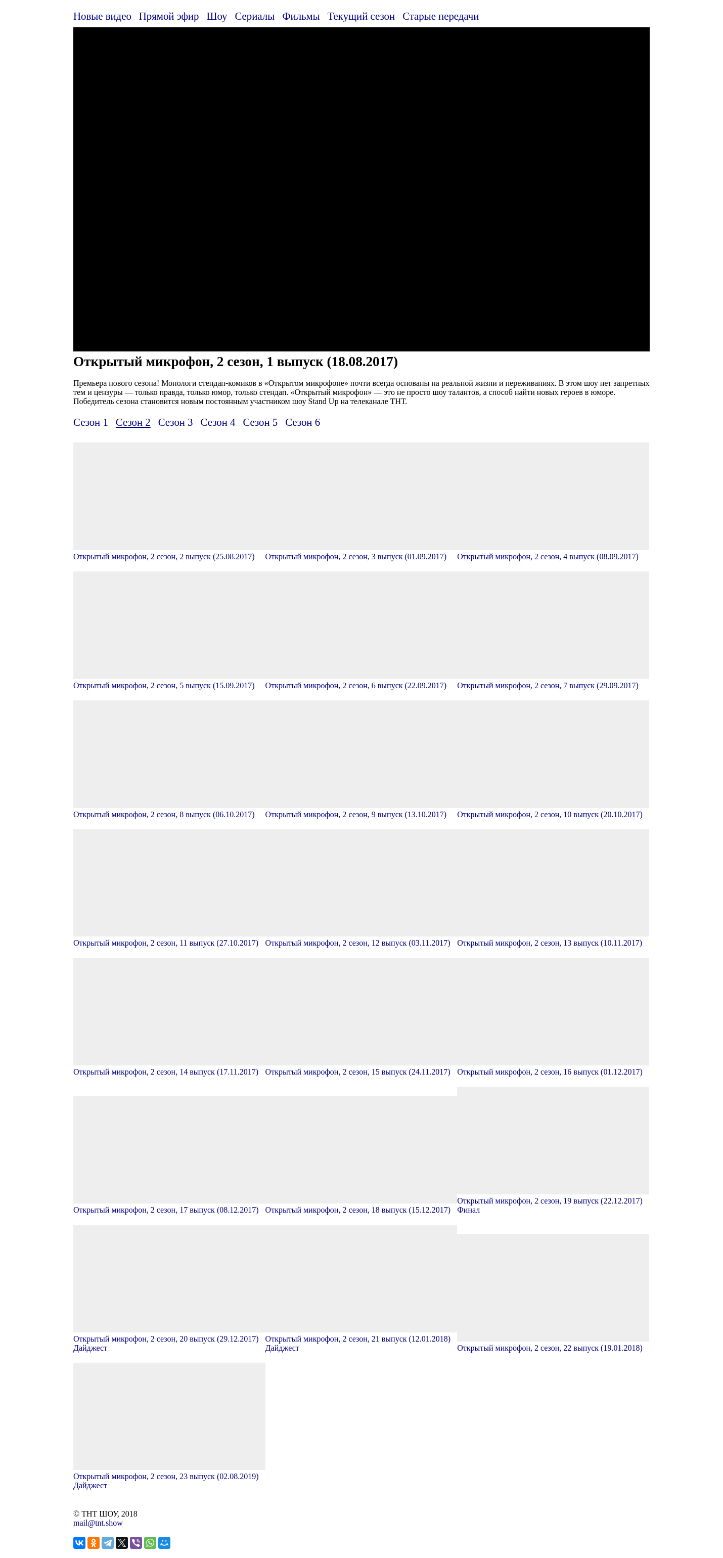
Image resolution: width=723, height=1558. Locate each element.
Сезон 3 (175, 422)
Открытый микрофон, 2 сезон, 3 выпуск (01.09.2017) (361, 552)
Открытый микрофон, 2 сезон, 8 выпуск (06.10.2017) (169, 810)
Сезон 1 (90, 422)
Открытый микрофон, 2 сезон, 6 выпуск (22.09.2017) (361, 681)
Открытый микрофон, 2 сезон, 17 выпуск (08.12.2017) (169, 1205)
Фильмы (301, 16)
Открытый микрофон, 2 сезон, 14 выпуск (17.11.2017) (169, 1067)
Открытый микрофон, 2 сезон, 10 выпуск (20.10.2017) (553, 810)
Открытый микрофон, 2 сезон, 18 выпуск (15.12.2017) (361, 1205)
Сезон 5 (260, 422)
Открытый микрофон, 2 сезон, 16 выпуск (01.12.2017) (553, 1067)
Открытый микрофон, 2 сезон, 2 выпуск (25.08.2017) (169, 552)
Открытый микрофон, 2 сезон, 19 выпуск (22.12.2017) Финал (553, 1200)
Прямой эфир (169, 16)
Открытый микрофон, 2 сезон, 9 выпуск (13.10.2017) (361, 810)
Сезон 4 (218, 422)
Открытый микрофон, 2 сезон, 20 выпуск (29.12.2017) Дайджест (169, 1338)
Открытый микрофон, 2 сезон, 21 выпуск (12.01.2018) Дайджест (361, 1338)
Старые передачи (440, 16)
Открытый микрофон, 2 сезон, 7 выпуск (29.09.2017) (553, 681)
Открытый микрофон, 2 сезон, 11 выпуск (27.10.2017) (169, 938)
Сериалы (255, 16)
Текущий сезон (361, 16)
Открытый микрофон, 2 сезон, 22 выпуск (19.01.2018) (553, 1343)
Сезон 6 (302, 422)
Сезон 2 (133, 422)
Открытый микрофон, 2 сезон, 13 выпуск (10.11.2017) (553, 938)
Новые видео (102, 16)
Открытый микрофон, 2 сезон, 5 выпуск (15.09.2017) (169, 681)
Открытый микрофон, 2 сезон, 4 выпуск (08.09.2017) (553, 552)
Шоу (217, 16)
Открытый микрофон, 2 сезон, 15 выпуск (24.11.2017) (361, 1067)
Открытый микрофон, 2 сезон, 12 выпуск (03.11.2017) (361, 938)
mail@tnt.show (98, 1523)
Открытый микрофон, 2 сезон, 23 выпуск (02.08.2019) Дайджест (169, 1476)
